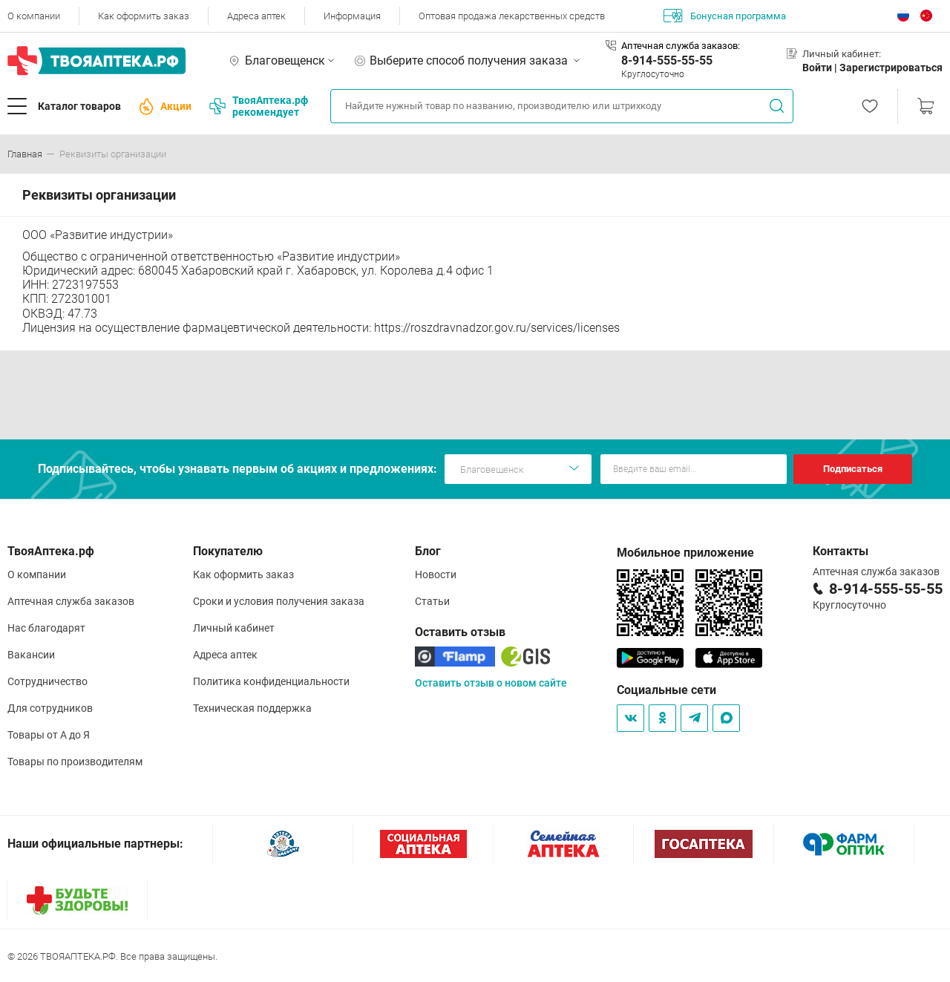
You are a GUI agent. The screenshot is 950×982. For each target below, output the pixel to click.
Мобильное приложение (685, 553)
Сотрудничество (47, 681)
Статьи (432, 601)
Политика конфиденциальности (271, 681)
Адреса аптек (256, 16)
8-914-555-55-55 (666, 60)
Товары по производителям (74, 761)
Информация (352, 16)
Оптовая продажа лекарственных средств (512, 16)
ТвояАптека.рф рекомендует (258, 106)
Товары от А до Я (48, 735)
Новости (435, 574)
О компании (33, 16)
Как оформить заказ (143, 16)
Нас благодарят (46, 628)
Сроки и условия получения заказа (278, 601)
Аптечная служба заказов (70, 601)
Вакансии (31, 655)
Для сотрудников (50, 708)
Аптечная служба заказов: (680, 45)
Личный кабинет (234, 628)
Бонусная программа (725, 15)
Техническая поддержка (252, 708)
